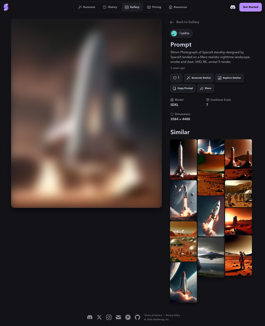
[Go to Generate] (86, 7)
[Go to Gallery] (132, 7)
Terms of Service (153, 315)
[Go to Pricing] (154, 7)
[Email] (118, 317)
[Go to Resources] (178, 7)
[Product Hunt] (128, 317)
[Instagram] (109, 317)
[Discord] (232, 7)
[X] (99, 317)
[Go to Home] (6, 7)
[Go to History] (110, 7)
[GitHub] (137, 317)
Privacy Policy (173, 315)
